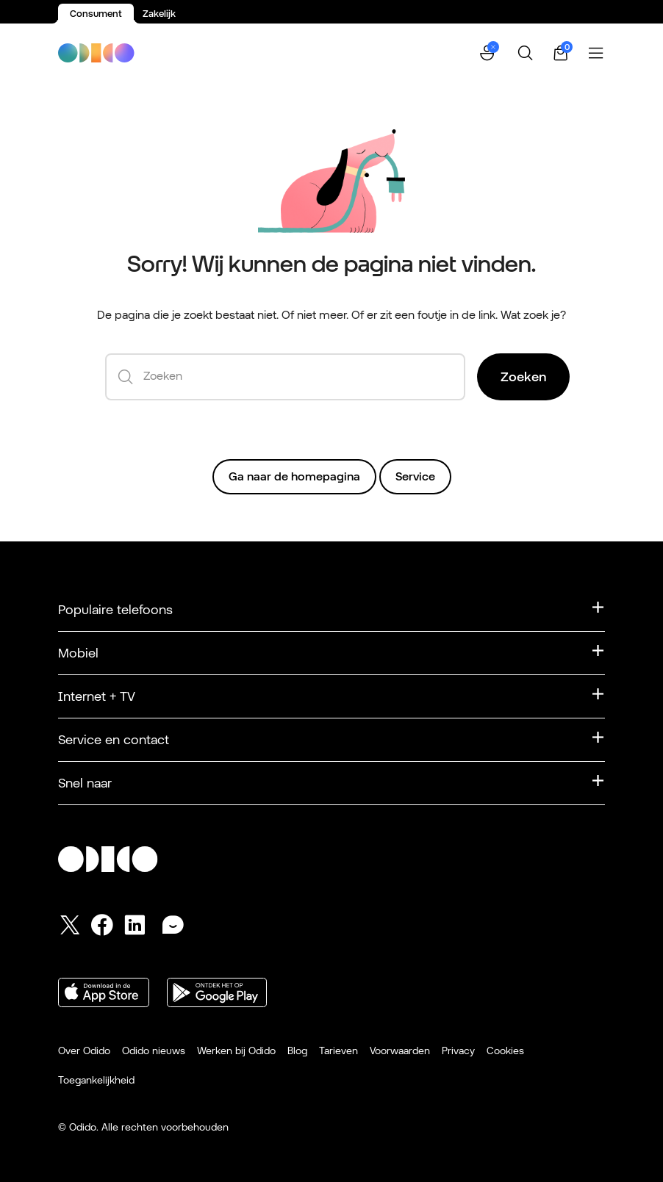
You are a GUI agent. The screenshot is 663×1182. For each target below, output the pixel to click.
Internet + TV (96, 696)
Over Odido (84, 1050)
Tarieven (338, 1050)
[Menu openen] (596, 53)
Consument (96, 13)
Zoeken (523, 376)
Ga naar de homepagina (294, 476)
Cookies (505, 1050)
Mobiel (78, 652)
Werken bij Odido (236, 1050)
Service (415, 476)
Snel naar (85, 782)
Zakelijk (159, 13)
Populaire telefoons (115, 609)
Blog (297, 1050)
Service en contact (113, 739)
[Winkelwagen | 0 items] (561, 53)
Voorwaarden (400, 1050)
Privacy (458, 1050)
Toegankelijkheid (96, 1080)
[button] (489, 53)
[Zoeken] (525, 53)
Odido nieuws (153, 1050)
